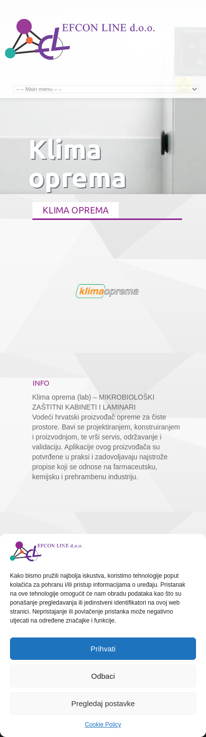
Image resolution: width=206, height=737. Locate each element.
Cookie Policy (103, 724)
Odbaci (103, 676)
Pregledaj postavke (103, 703)
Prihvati (102, 648)
